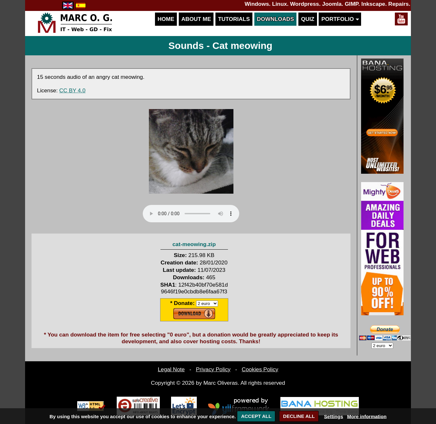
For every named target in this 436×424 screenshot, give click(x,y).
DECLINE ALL (299, 416)
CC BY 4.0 (72, 90)
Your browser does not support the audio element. (191, 213)
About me (196, 19)
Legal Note (171, 369)
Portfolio (340, 19)
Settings (333, 416)
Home (166, 19)
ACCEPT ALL (256, 416)
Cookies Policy (260, 369)
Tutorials (234, 19)
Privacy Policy (213, 369)
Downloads (275, 19)
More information (367, 416)
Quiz (307, 19)
